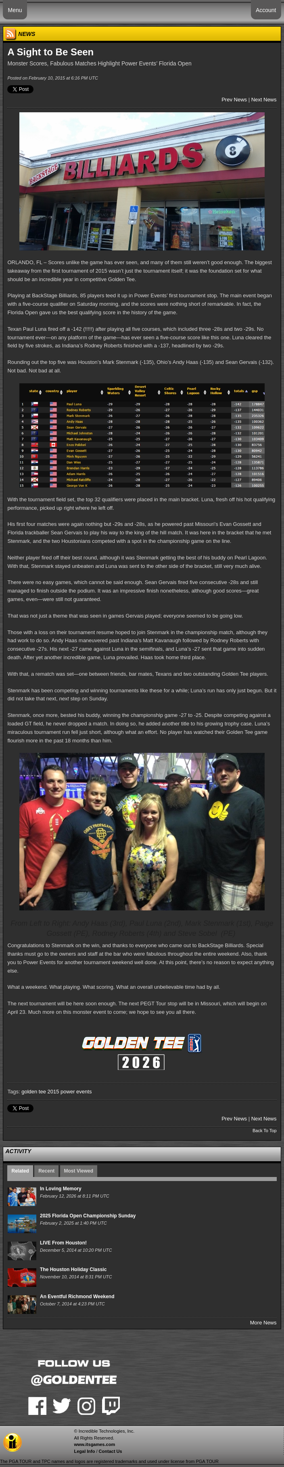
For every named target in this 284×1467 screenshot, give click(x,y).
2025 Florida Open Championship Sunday (88, 1216)
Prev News (234, 100)
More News (263, 1323)
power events (76, 1092)
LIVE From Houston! (63, 1243)
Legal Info (84, 1451)
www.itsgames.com (94, 1444)
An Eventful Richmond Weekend (77, 1296)
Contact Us (110, 1451)
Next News (264, 100)
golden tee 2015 (40, 1092)
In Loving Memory (60, 1189)
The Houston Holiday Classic (73, 1269)
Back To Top (265, 1130)
